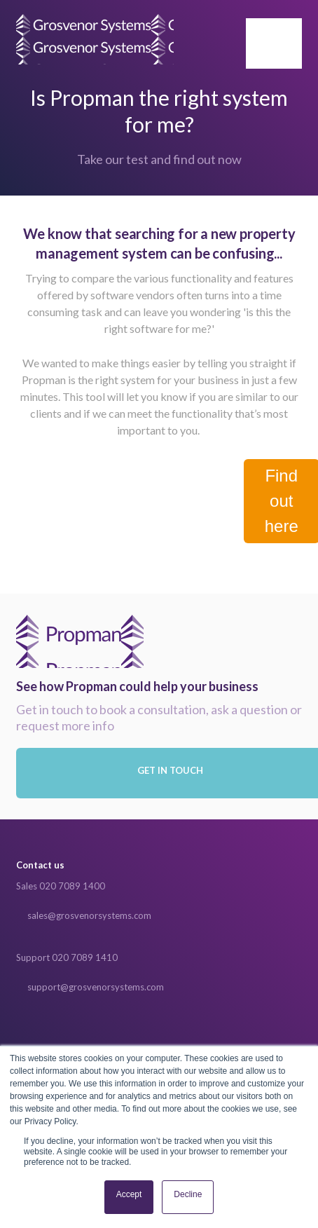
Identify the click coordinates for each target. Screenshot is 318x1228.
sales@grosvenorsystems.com (89, 915)
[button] (274, 43)
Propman (80, 641)
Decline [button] (188, 1194)
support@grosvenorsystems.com (95, 986)
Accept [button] (129, 1194)
